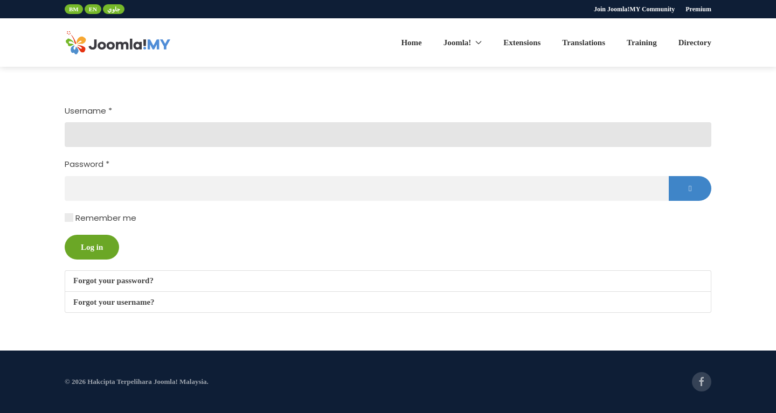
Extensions (522, 42)
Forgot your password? (113, 280)
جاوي (113, 9)
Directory (694, 42)
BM (74, 9)
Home (411, 42)
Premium (698, 9)
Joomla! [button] (463, 42)
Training (642, 42)
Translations (583, 42)
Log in (92, 247)
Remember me (105, 217)
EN (93, 9)
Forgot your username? (114, 302)
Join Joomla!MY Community (634, 9)
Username (88, 110)
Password (87, 164)
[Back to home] (118, 42)
